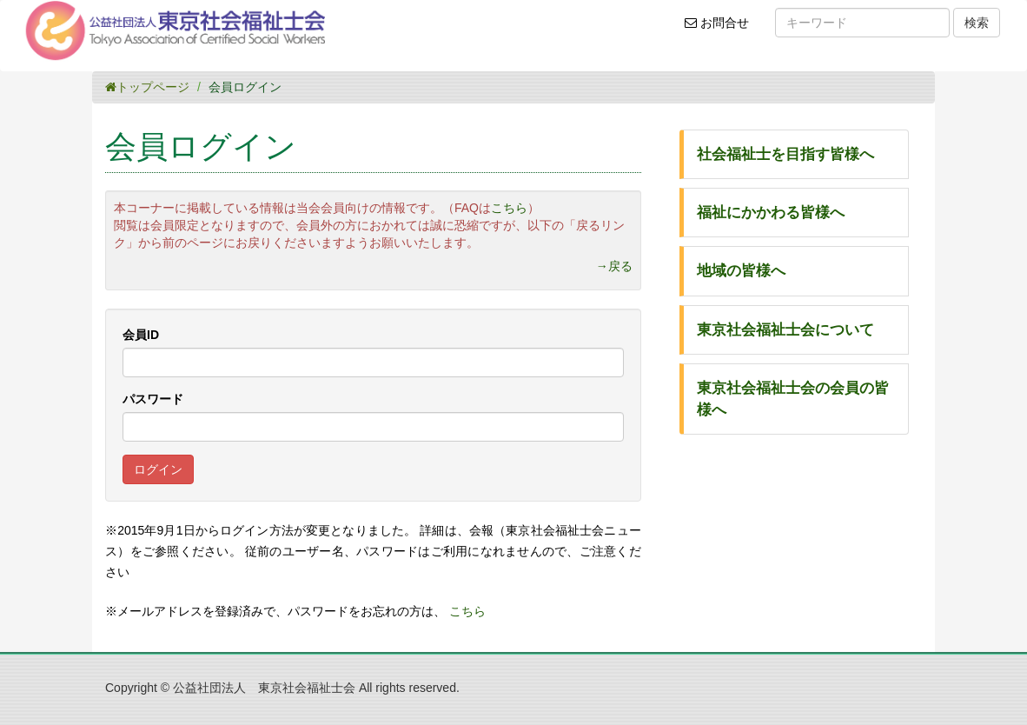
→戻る (614, 266)
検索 (976, 23)
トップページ (147, 87)
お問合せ (722, 28)
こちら (509, 208)
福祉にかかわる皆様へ (771, 212)
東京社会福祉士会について (785, 330)
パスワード (153, 399)
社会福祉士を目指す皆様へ (785, 154)
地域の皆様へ (741, 271)
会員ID (141, 335)
